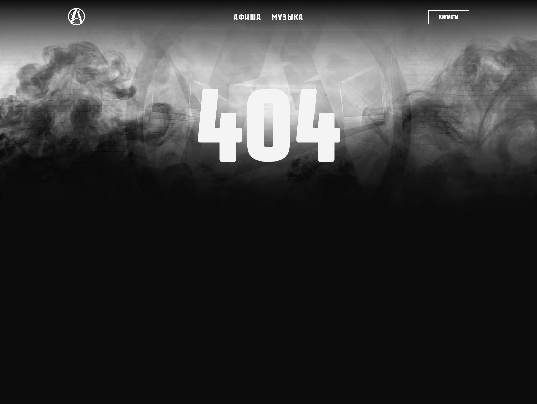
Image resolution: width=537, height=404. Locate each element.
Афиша (247, 17)
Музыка (287, 17)
